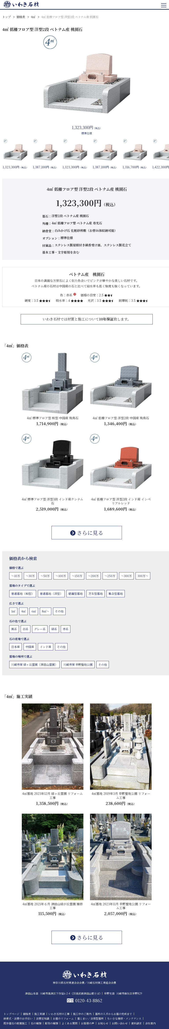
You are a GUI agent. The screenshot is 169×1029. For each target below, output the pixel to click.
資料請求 (136, 1023)
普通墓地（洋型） (51, 594)
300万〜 (143, 576)
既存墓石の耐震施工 (15, 1023)
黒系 (14, 629)
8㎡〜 (45, 611)
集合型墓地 (115, 594)
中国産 (30, 647)
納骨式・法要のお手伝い (18, 1018)
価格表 (21, 17)
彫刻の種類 (51, 1023)
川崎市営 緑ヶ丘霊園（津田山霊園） (34, 664)
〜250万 (110, 576)
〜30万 (30, 576)
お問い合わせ (120, 1023)
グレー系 (40, 629)
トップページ (11, 1014)
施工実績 (39, 1014)
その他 (59, 611)
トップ (6, 17)
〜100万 (60, 576)
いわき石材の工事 (59, 1014)
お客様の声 (87, 1023)
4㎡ (33, 17)
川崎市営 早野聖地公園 (78, 664)
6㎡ (33, 611)
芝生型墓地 (95, 594)
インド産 (45, 647)
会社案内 (150, 1023)
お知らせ (103, 1023)
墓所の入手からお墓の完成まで (113, 1014)
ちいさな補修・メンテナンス (124, 1018)
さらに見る (86, 532)
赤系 (65, 629)
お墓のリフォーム (63, 1018)
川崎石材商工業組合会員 (101, 982)
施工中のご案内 (82, 1014)
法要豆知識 (42, 1018)
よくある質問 (69, 1023)
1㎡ (13, 611)
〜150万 (77, 576)
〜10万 (15, 576)
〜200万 (93, 576)
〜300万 (126, 576)
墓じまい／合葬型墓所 (90, 1018)
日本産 (15, 647)
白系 (25, 629)
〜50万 (45, 576)
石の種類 (36, 1023)
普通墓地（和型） (22, 594)
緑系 (54, 629)
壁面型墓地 (75, 594)
